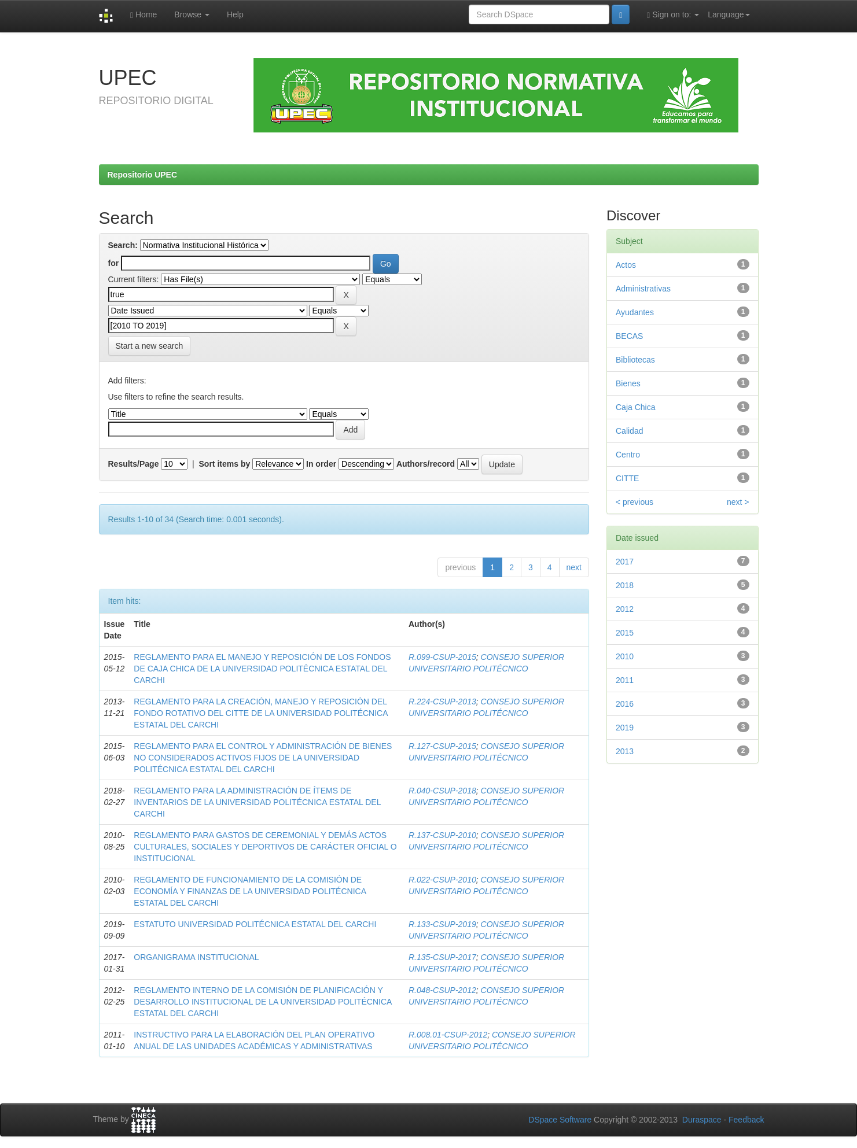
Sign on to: (673, 15)
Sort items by (225, 463)
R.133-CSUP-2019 (442, 924)
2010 (625, 656)
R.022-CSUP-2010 (442, 879)
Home (143, 15)
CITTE (627, 478)
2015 (625, 632)
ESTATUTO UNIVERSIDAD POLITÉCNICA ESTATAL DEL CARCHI (255, 924)
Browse (191, 14)
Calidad (629, 430)
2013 (625, 751)
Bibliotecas (635, 359)
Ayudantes (635, 312)
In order (321, 463)
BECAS (629, 336)
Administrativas (643, 288)
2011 (625, 680)
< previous (634, 502)
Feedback (746, 1119)
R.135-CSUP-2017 (442, 957)
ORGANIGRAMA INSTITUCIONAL (196, 957)
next (574, 567)
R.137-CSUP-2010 (442, 835)
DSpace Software (559, 1119)
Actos (626, 265)
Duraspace (702, 1119)
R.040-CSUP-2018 (442, 790)
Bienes (628, 383)
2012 (625, 609)
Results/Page (133, 463)
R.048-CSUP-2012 (442, 990)
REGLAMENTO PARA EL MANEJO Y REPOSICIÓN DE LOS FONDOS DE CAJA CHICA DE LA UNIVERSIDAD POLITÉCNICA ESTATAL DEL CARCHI (262, 668)
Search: (123, 245)
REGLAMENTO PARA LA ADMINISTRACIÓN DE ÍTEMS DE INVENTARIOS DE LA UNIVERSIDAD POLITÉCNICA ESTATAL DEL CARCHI (257, 802)
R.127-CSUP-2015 (442, 746)
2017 (625, 561)
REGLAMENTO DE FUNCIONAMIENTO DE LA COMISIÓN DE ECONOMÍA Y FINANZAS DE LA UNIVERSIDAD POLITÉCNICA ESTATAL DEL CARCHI (250, 891)
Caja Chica (635, 407)
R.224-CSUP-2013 (442, 701)
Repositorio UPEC (143, 174)
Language (728, 14)
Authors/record (425, 463)
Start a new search (149, 345)
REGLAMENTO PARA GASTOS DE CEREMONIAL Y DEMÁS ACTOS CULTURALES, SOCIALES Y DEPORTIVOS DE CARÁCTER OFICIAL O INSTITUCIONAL (265, 846)
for (113, 263)
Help (235, 14)
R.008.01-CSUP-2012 (448, 1034)
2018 (625, 585)
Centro (628, 454)
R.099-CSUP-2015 (442, 657)
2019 (625, 727)
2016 (625, 703)
